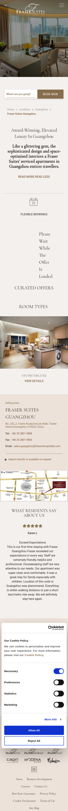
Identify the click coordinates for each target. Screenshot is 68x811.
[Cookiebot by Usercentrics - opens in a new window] (48, 627)
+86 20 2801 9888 (22, 433)
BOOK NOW (50, 94)
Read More (26, 176)
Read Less (42, 176)
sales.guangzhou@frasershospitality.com (37, 446)
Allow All (34, 730)
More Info (50, 719)
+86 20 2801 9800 (22, 439)
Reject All (34, 740)
